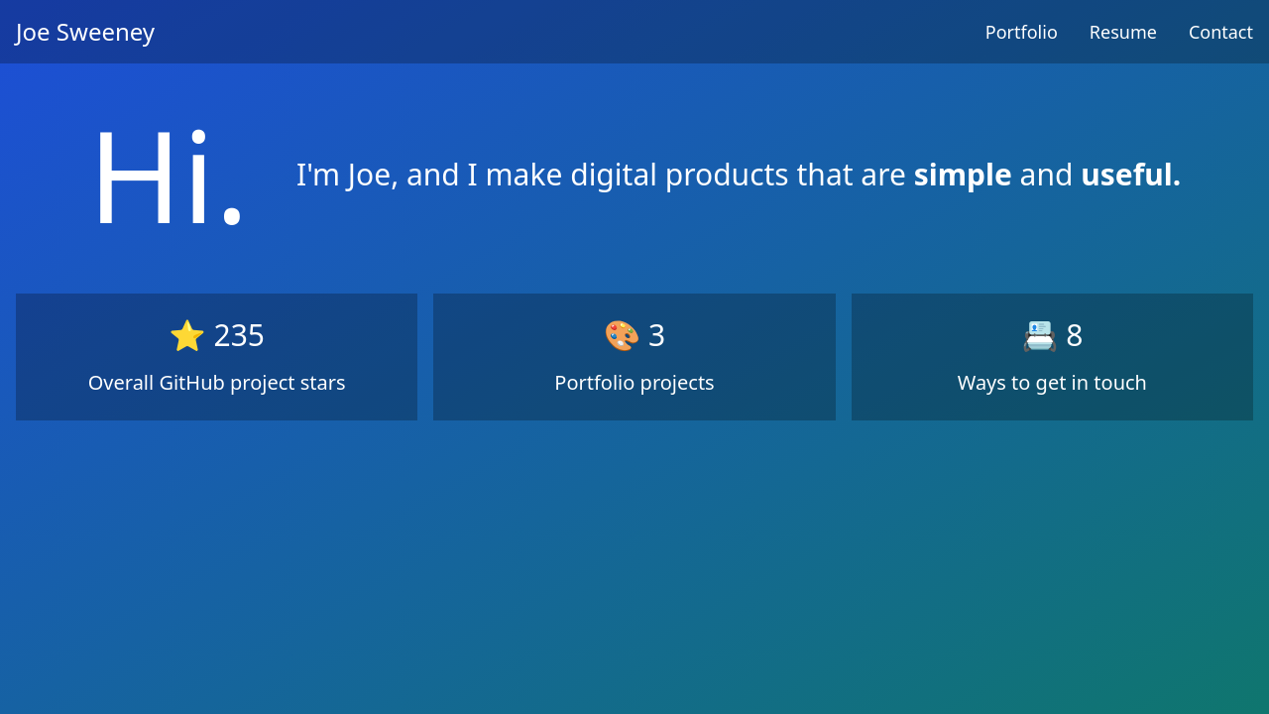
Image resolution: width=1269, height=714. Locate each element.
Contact (1221, 32)
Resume (1123, 32)
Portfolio (1021, 32)
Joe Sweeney (85, 31)
